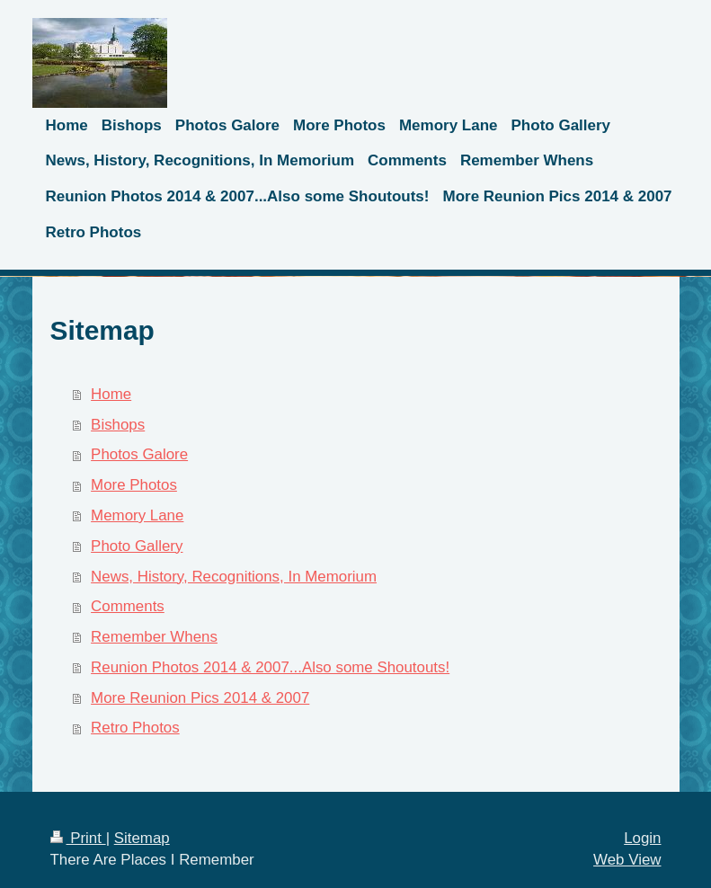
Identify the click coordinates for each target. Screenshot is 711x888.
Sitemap (142, 838)
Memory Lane (137, 515)
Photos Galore (139, 454)
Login (642, 838)
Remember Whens (154, 636)
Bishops (118, 424)
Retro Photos (135, 727)
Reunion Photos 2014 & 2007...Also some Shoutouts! (270, 667)
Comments (127, 606)
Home (111, 394)
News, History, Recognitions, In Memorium (234, 576)
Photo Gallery (136, 546)
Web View (627, 859)
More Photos (134, 484)
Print (78, 838)
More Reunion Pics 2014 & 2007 (200, 697)
